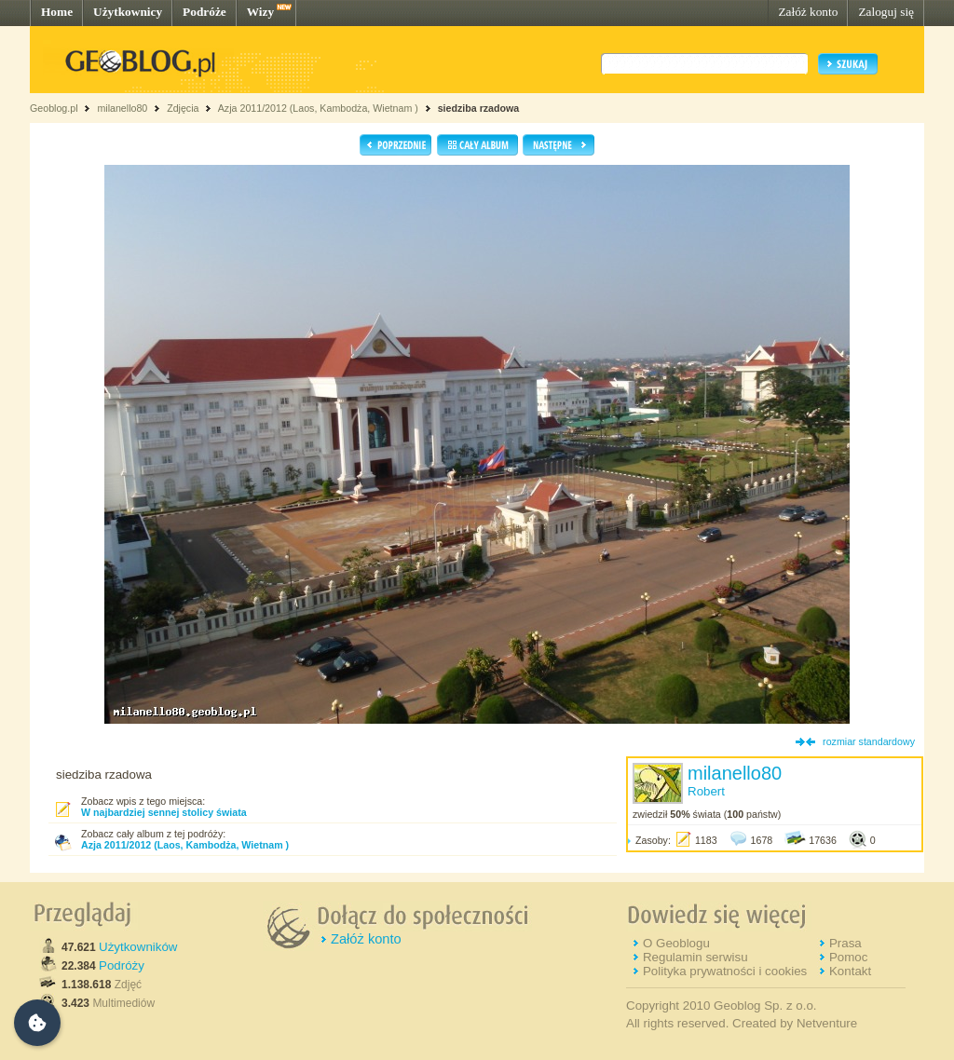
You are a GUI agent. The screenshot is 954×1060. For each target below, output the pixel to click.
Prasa (845, 943)
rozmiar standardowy (869, 741)
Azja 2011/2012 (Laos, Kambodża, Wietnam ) (318, 108)
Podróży (121, 965)
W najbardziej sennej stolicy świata (164, 812)
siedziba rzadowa (479, 108)
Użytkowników (138, 947)
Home (57, 12)
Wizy (260, 12)
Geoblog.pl (54, 108)
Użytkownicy (127, 12)
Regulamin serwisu (695, 957)
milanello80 (122, 108)
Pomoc (848, 957)
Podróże (204, 12)
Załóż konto (808, 12)
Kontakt (850, 971)
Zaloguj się (886, 12)
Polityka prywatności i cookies (725, 971)
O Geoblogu (676, 943)
